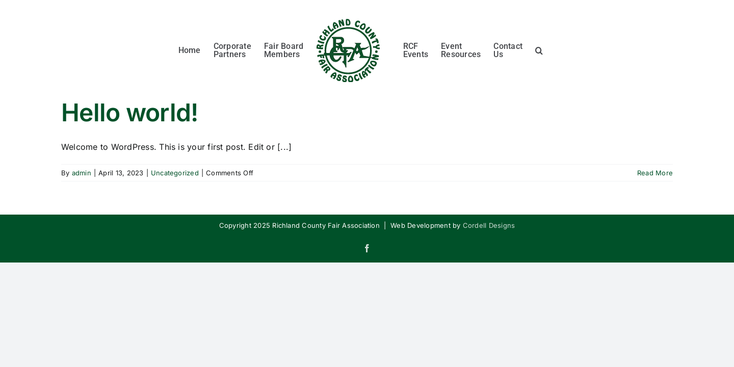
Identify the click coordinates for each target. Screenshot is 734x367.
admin (81, 173)
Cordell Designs (489, 225)
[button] (581, 49)
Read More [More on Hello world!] (655, 173)
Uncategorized (175, 173)
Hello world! (129, 112)
